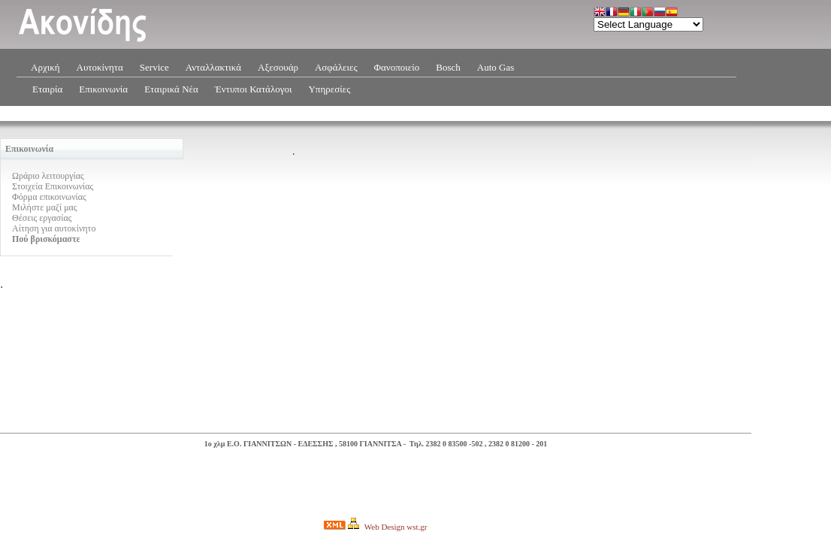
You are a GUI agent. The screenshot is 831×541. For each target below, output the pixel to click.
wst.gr (416, 526)
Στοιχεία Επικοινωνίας (52, 186)
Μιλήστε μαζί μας (44, 207)
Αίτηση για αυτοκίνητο (53, 228)
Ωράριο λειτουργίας (48, 176)
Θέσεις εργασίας (42, 218)
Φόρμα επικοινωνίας (49, 197)
